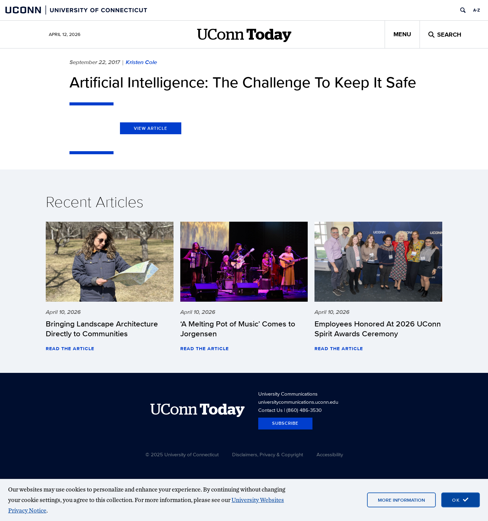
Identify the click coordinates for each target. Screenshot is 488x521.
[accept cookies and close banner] (460, 500)
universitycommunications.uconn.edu (298, 401)
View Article (150, 128)
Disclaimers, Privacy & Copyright (267, 454)
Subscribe (285, 423)
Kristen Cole (141, 62)
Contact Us (270, 410)
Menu (402, 34)
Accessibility (330, 454)
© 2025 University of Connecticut (182, 454)
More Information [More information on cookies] (401, 500)
